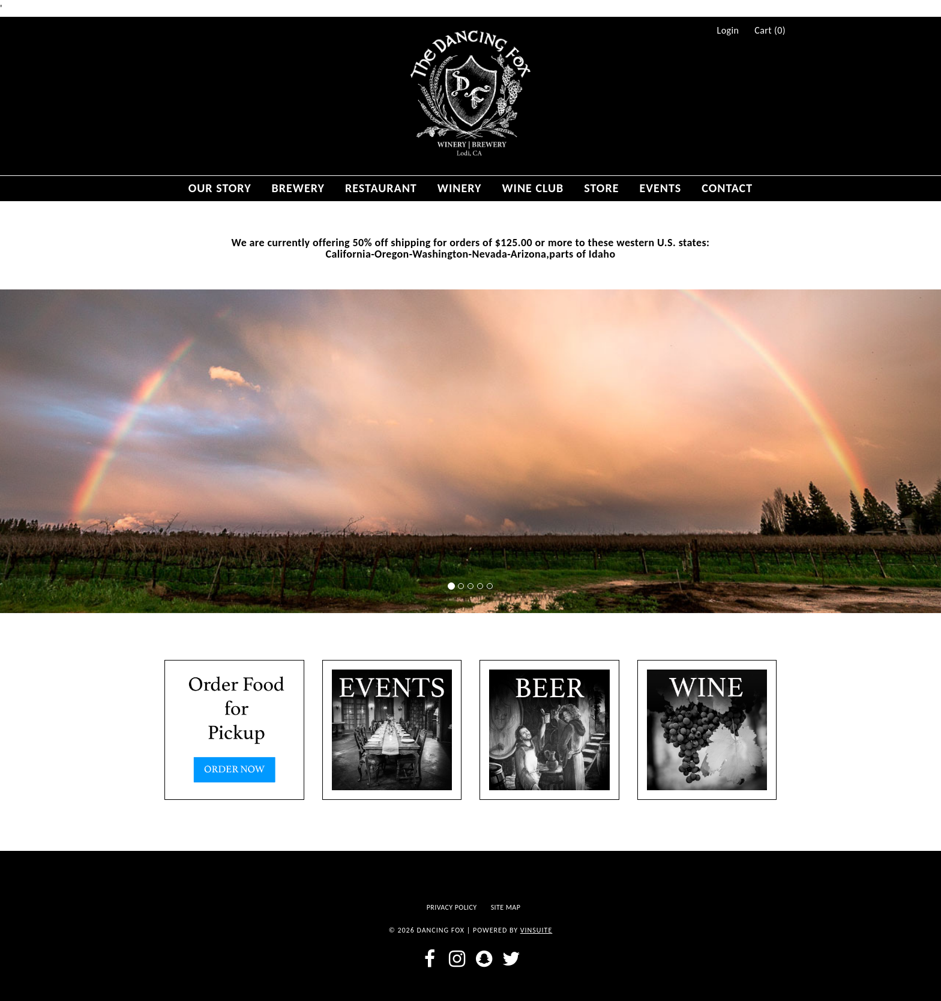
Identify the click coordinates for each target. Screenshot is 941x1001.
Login (728, 30)
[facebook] (430, 959)
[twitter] (511, 959)
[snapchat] (484, 959)
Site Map (506, 907)
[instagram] (457, 959)
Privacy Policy (452, 907)
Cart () (770, 30)
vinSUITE (536, 930)
